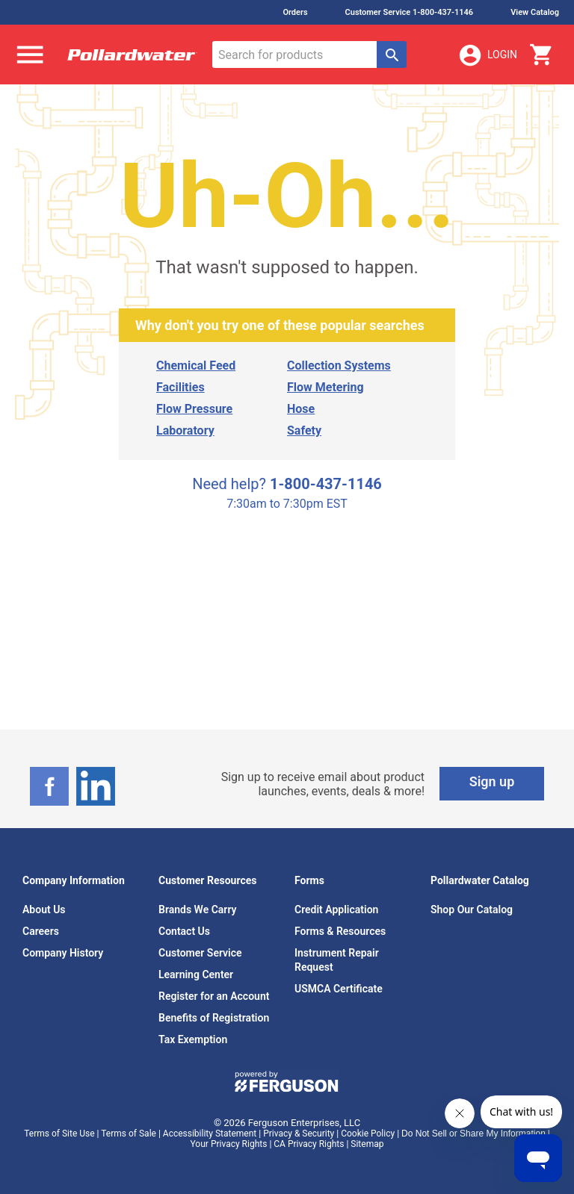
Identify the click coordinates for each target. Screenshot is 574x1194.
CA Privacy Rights (309, 1144)
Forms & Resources (340, 931)
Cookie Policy (368, 1133)
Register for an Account (213, 996)
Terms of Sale (128, 1133)
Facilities (180, 387)
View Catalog (534, 12)
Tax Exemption (192, 1039)
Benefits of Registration (213, 1018)
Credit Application (336, 909)
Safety (304, 430)
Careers (40, 931)
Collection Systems (339, 365)
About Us (44, 909)
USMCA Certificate (338, 989)
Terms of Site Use (59, 1133)
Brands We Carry (197, 909)
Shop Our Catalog (471, 909)
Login (487, 55)
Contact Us (184, 931)
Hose (301, 409)
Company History (62, 953)
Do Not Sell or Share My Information (473, 1133)
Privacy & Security (298, 1133)
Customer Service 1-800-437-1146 (409, 12)
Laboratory (185, 430)
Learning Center (195, 974)
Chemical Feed (195, 365)
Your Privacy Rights (229, 1144)
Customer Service (200, 953)
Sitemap (367, 1144)
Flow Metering (325, 387)
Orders (295, 12)
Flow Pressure (194, 409)
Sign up (492, 781)
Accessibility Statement (209, 1133)
